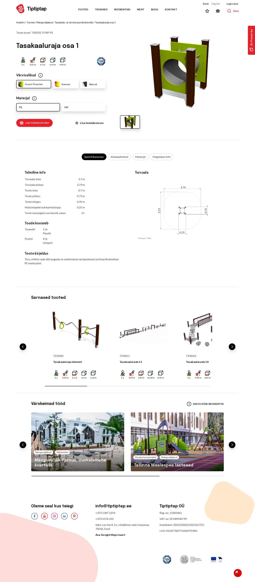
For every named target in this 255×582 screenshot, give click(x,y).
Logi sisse (232, 3)
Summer (62, 84)
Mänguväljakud (45, 22)
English (216, 3)
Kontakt (171, 9)
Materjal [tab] (140, 156)
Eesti (206, 3)
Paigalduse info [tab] (162, 156)
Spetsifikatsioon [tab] (94, 156)
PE (20, 107)
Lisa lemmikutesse (89, 122)
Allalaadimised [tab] (119, 156)
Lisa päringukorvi (34, 123)
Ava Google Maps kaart (110, 534)
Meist (140, 9)
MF (66, 107)
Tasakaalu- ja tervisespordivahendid (74, 22)
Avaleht (20, 22)
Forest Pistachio (30, 84)
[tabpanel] (127, 220)
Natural (89, 84)
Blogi (154, 9)
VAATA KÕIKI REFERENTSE (205, 404)
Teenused (101, 9)
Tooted (83, 9)
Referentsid (122, 9)
